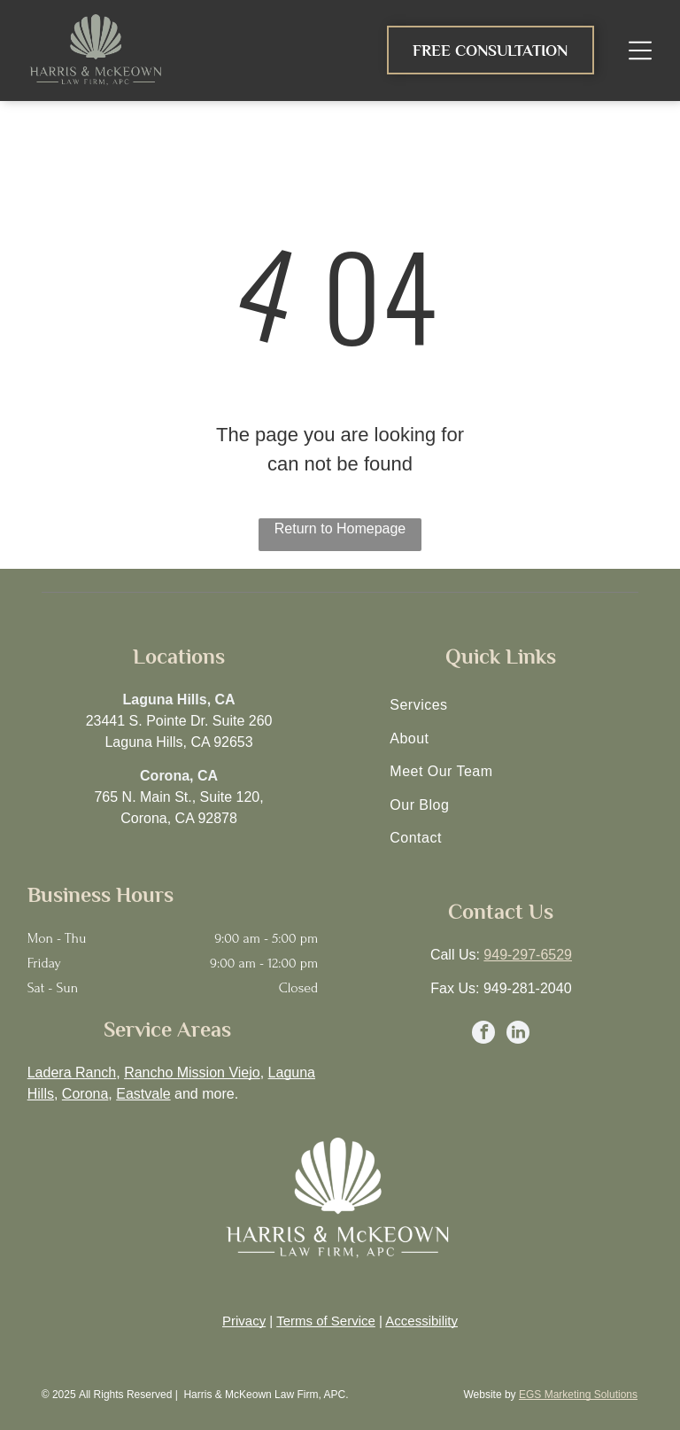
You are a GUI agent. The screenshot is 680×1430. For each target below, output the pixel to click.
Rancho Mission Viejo (192, 1072)
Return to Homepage (340, 528)
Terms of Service (325, 1320)
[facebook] (483, 1034)
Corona (85, 1093)
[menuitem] (501, 705)
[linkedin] (517, 1034)
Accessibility (421, 1320)
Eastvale (143, 1093)
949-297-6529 (527, 954)
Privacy (244, 1320)
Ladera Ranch (72, 1072)
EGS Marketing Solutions (578, 1394)
